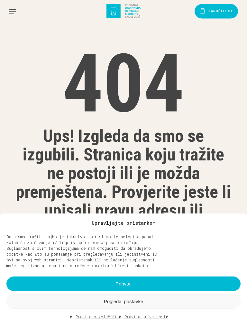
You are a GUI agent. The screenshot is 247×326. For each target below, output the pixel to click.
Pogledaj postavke (123, 301)
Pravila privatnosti (146, 316)
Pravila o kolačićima (98, 316)
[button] (237, 223)
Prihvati (123, 283)
